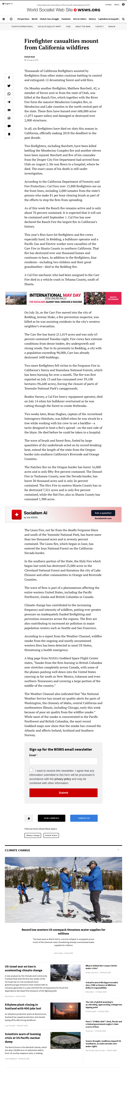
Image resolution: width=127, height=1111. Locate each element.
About (116, 4)
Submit (63, 792)
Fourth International (22, 26)
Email (32, 755)
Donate (111, 26)
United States (51, 835)
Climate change (33, 835)
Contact (108, 4)
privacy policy (62, 779)
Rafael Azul (29, 56)
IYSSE (68, 26)
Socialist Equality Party (49, 26)
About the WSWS (83, 26)
